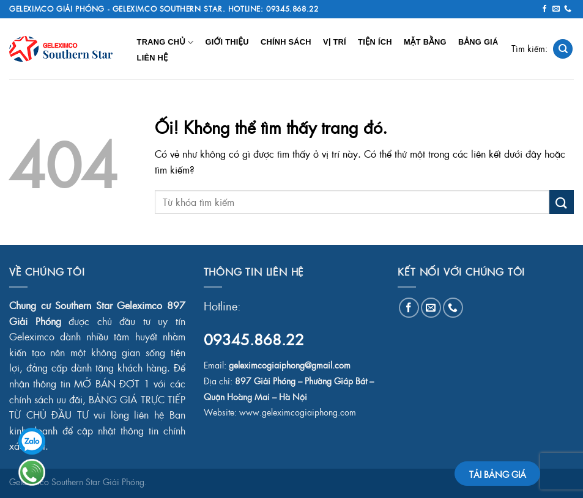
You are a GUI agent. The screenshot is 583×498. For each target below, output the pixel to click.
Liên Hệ (152, 57)
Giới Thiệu (226, 41)
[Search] (563, 49)
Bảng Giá (478, 41)
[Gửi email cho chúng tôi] (556, 9)
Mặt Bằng (425, 41)
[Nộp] (561, 202)
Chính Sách (286, 41)
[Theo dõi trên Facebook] (544, 9)
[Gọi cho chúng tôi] (567, 9)
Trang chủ (165, 42)
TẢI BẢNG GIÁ (497, 474)
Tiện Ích (375, 41)
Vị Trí (334, 41)
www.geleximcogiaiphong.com (297, 412)
